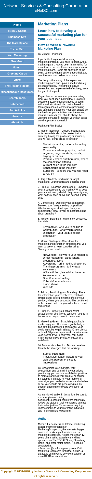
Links (17, 79)
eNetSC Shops (17, 30)
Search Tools (17, 97)
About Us (17, 122)
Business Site (17, 36)
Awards (17, 116)
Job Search (17, 104)
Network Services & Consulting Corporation (45, 5)
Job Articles (17, 110)
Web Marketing (17, 55)
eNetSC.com (46, 11)
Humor (17, 67)
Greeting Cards (17, 73)
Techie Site (17, 49)
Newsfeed (17, 61)
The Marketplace (17, 43)
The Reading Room (17, 85)
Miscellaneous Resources (17, 91)
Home (17, 24)
